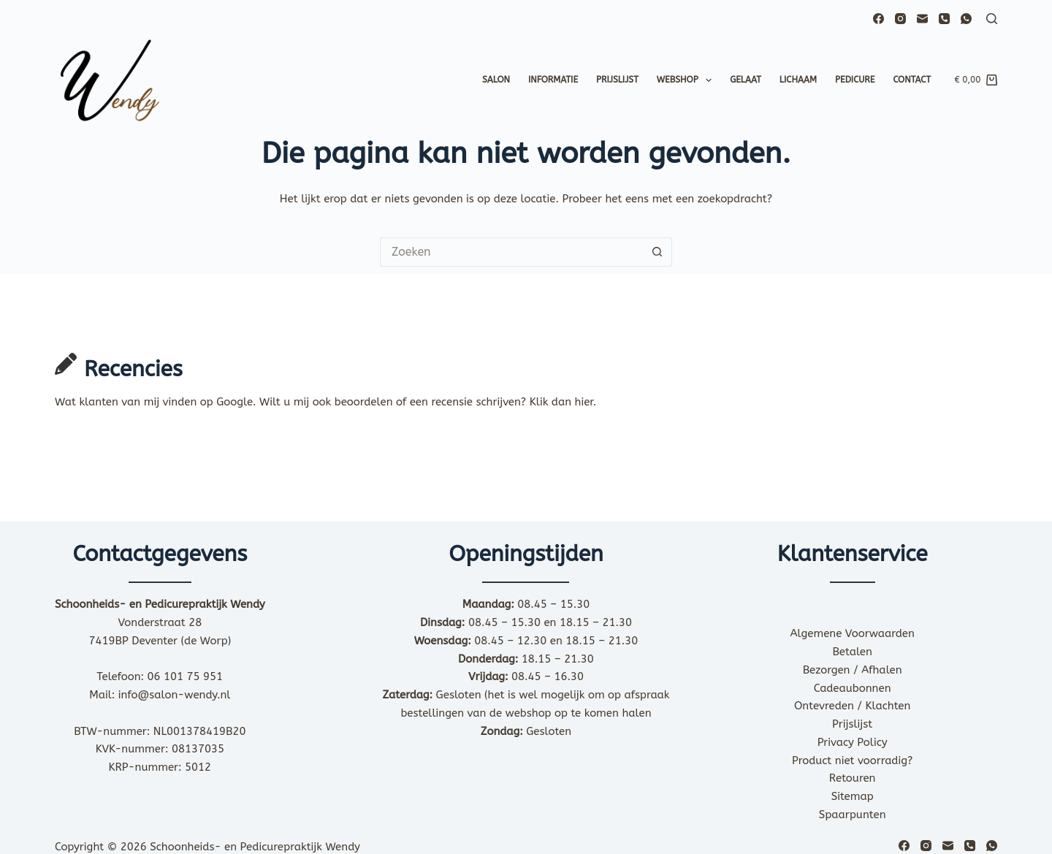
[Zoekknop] (657, 252)
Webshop (687, 80)
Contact (912, 80)
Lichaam (798, 80)
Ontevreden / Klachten (852, 705)
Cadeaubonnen (852, 688)
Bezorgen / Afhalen (852, 669)
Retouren (852, 778)
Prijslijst (617, 80)
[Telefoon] (944, 18)
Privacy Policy (852, 742)
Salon (496, 80)
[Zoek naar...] (511, 252)
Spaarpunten (852, 814)
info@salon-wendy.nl (174, 694)
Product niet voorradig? (852, 760)
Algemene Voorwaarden (852, 633)
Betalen (852, 651)
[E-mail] (922, 18)
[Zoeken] (991, 18)
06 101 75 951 (186, 676)
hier (584, 401)
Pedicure (854, 80)
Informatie (553, 80)
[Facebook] (878, 18)
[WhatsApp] (966, 18)
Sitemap (852, 796)
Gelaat (745, 80)
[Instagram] (900, 18)
